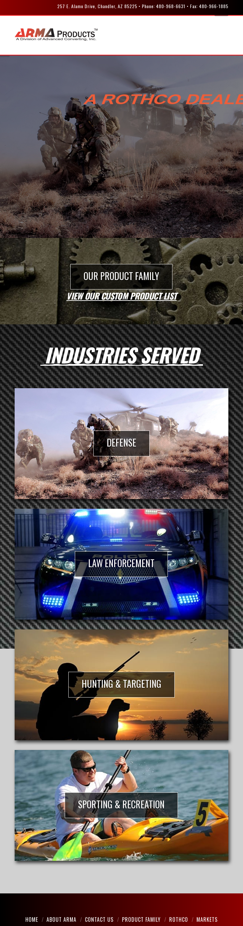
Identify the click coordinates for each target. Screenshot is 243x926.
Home (31, 919)
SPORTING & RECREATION (121, 804)
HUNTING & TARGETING (121, 683)
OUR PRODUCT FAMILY (121, 276)
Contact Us (99, 919)
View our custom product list (121, 295)
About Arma (61, 919)
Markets (207, 919)
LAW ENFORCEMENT (121, 563)
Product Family (141, 919)
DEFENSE (121, 442)
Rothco (178, 919)
